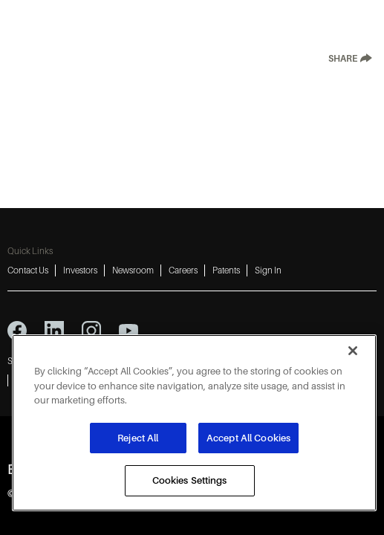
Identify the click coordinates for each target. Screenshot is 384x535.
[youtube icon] (128, 330)
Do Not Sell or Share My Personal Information (100, 380)
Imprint (311, 361)
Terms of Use (148, 361)
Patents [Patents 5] (226, 270)
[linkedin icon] (54, 330)
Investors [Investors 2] (80, 270)
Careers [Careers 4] (183, 270)
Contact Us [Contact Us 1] (27, 270)
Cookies (202, 361)
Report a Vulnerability (241, 380)
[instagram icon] (91, 330)
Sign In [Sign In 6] (268, 270)
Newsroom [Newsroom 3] (133, 270)
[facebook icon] (17, 330)
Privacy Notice (81, 361)
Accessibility (258, 361)
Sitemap (23, 361)
